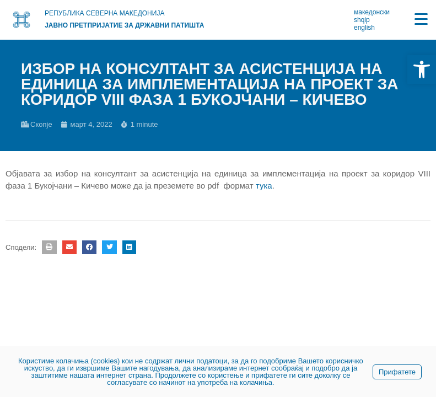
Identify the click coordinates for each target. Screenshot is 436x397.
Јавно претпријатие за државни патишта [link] (124, 25)
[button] (49, 247)
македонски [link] (372, 12)
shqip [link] (362, 20)
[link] (421, 69)
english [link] (364, 27)
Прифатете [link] (397, 372)
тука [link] (264, 185)
